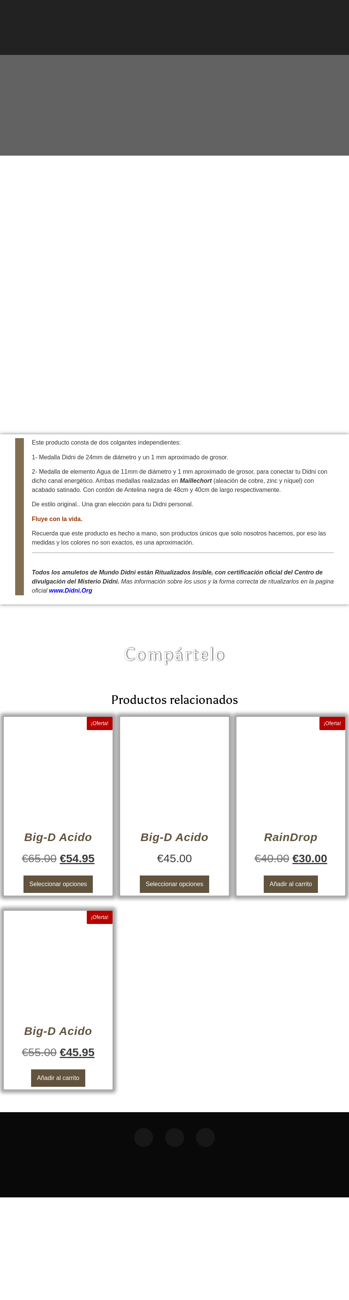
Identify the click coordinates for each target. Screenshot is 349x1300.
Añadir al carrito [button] (290, 986)
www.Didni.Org (70, 693)
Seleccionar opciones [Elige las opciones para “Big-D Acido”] (58, 986)
